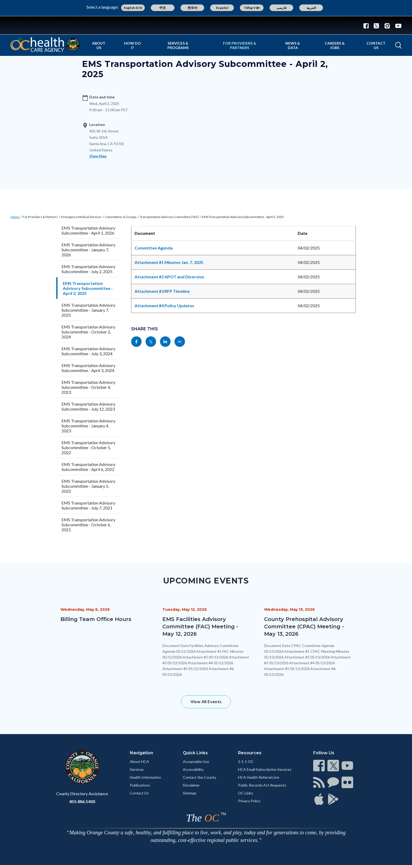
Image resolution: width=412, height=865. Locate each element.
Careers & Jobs (335, 45)
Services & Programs (178, 45)
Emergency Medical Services (81, 217)
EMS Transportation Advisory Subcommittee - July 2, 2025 (88, 269)
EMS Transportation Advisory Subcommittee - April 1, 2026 (88, 230)
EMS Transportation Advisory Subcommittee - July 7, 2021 (88, 505)
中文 (162, 8)
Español (222, 8)
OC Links (245, 793)
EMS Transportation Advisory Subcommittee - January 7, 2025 (88, 310)
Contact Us (376, 45)
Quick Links (195, 752)
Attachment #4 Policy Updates (164, 305)
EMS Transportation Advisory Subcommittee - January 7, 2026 (88, 249)
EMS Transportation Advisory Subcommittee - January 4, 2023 (88, 425)
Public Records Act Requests (262, 785)
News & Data (292, 45)
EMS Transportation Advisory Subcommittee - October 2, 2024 (88, 331)
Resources (249, 752)
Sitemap (189, 793)
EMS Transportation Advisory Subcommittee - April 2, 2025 (243, 217)
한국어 (192, 8)
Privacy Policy (249, 801)
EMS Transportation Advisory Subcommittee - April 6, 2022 (88, 467)
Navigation (141, 752)
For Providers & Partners (239, 45)
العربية (311, 8)
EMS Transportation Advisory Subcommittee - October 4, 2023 (88, 387)
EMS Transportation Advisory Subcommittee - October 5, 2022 (88, 447)
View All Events (206, 701)
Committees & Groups (121, 217)
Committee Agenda (154, 247)
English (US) (133, 8)
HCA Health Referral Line (258, 777)
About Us (98, 45)
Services (137, 769)
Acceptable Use (196, 761)
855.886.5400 (82, 801)
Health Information (145, 777)
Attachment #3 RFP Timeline (162, 291)
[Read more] (206, 25)
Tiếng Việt (252, 8)
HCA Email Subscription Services (264, 769)
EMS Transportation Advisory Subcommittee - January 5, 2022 (88, 486)
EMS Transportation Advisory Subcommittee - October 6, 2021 (88, 524)
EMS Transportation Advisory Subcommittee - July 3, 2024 (88, 351)
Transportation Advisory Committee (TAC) (169, 217)
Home (15, 217)
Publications (140, 785)
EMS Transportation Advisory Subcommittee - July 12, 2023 (88, 406)
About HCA (139, 761)
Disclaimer (191, 785)
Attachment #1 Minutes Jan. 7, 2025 (169, 262)
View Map (97, 156)
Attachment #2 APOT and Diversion (169, 276)
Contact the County (199, 777)
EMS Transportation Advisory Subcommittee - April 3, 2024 (88, 368)
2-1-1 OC (246, 761)
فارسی (281, 8)
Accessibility (193, 769)
